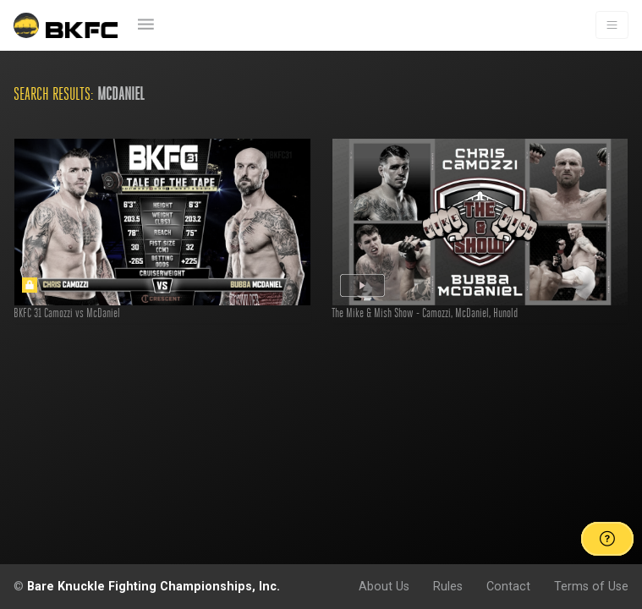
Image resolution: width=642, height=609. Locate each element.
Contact (508, 586)
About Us (384, 586)
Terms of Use (591, 586)
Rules (448, 586)
